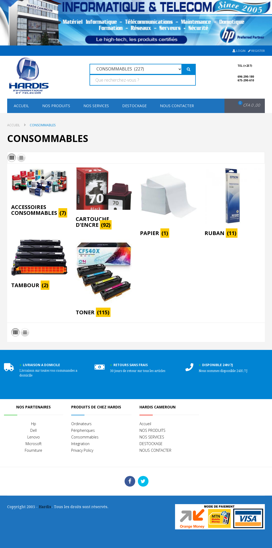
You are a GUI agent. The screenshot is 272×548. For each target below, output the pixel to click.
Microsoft (34, 443)
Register (256, 51)
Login (238, 51)
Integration (80, 443)
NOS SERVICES (96, 105)
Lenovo (33, 437)
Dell (33, 430)
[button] (245, 105)
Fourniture (33, 450)
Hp (33, 423)
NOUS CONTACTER (177, 105)
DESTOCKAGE (134, 105)
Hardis (45, 507)
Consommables (85, 437)
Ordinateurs (81, 423)
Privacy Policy (82, 450)
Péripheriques (83, 430)
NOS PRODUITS (56, 105)
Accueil (21, 105)
